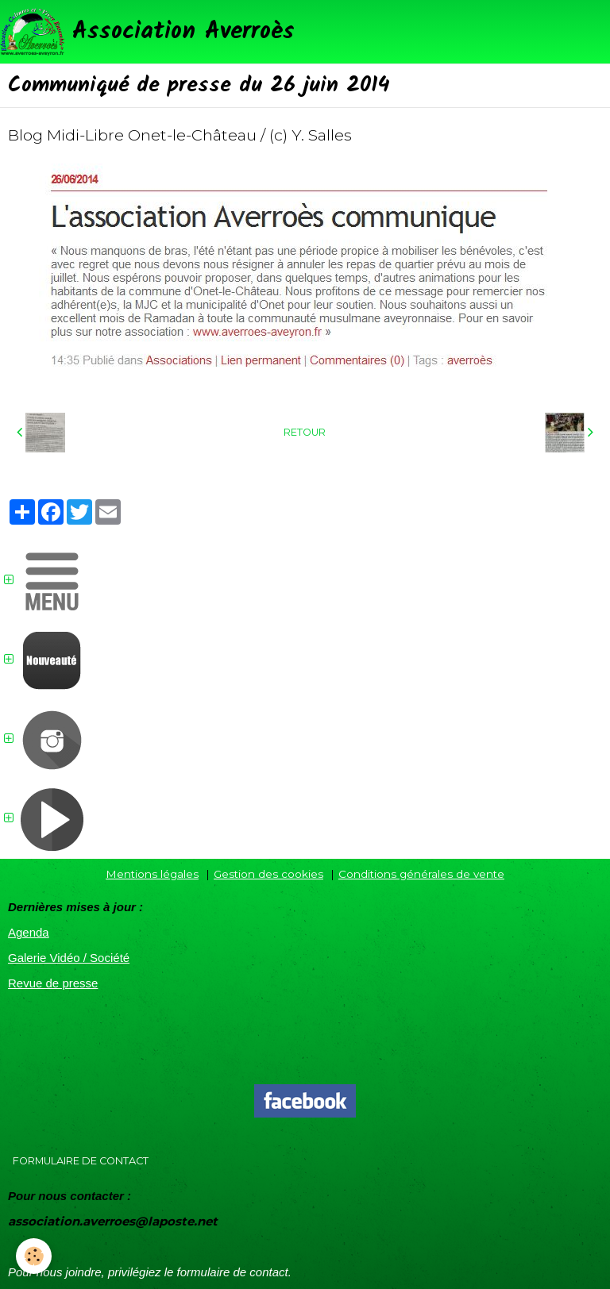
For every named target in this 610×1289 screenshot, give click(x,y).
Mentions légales (152, 874)
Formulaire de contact (81, 1161)
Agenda (28, 932)
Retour (305, 432)
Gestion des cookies (268, 874)
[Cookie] (34, 1256)
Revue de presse (53, 983)
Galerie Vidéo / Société (68, 957)
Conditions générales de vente (421, 874)
